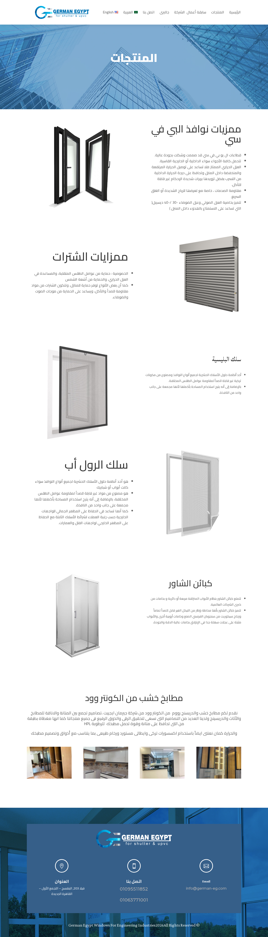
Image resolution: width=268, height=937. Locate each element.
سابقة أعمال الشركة (190, 12)
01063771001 (134, 900)
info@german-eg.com (206, 888)
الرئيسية (235, 12)
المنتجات (217, 12)
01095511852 (134, 889)
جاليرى (164, 12)
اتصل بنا (149, 12)
